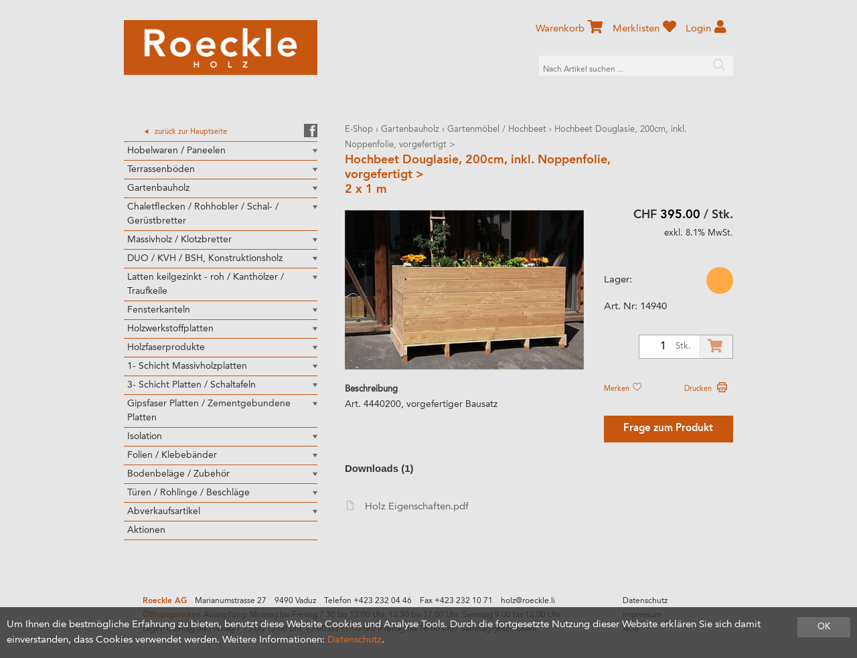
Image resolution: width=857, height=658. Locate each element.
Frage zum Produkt (668, 429)
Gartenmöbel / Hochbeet (496, 129)
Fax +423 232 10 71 (456, 601)
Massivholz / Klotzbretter (179, 239)
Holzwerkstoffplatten (170, 328)
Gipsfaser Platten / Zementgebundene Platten (209, 410)
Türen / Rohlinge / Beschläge (188, 492)
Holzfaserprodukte (166, 347)
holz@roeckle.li (528, 601)
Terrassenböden (161, 169)
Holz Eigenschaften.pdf (408, 506)
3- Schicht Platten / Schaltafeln (191, 385)
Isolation (144, 436)
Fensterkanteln (158, 310)
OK (823, 627)
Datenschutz (645, 601)
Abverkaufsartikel (163, 511)
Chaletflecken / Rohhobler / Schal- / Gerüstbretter (203, 214)
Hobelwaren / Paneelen (176, 150)
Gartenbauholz (158, 188)
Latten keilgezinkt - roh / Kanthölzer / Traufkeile (205, 284)
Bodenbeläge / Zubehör (178, 474)
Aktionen (146, 530)
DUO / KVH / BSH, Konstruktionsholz (205, 258)
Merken (622, 389)
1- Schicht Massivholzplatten (187, 366)
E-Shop (359, 129)
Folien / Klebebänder (172, 455)
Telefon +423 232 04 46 (368, 601)
